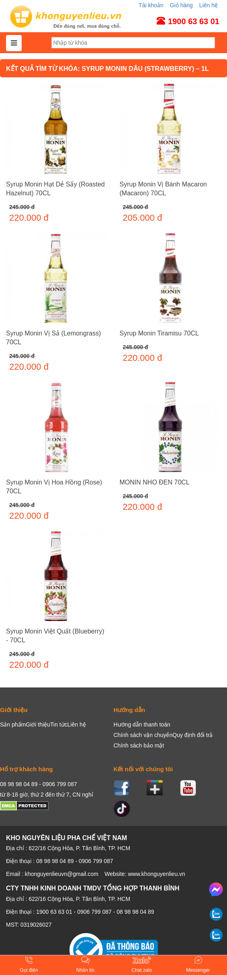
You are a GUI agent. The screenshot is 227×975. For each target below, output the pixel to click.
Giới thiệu (38, 724)
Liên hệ (208, 5)
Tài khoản (151, 5)
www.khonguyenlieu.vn (156, 874)
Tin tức (58, 724)
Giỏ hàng (181, 5)
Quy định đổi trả (192, 735)
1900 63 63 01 (54, 912)
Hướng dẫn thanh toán (142, 724)
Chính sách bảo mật (139, 745)
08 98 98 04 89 (135, 912)
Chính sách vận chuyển (143, 735)
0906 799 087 (94, 912)
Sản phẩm (13, 724)
